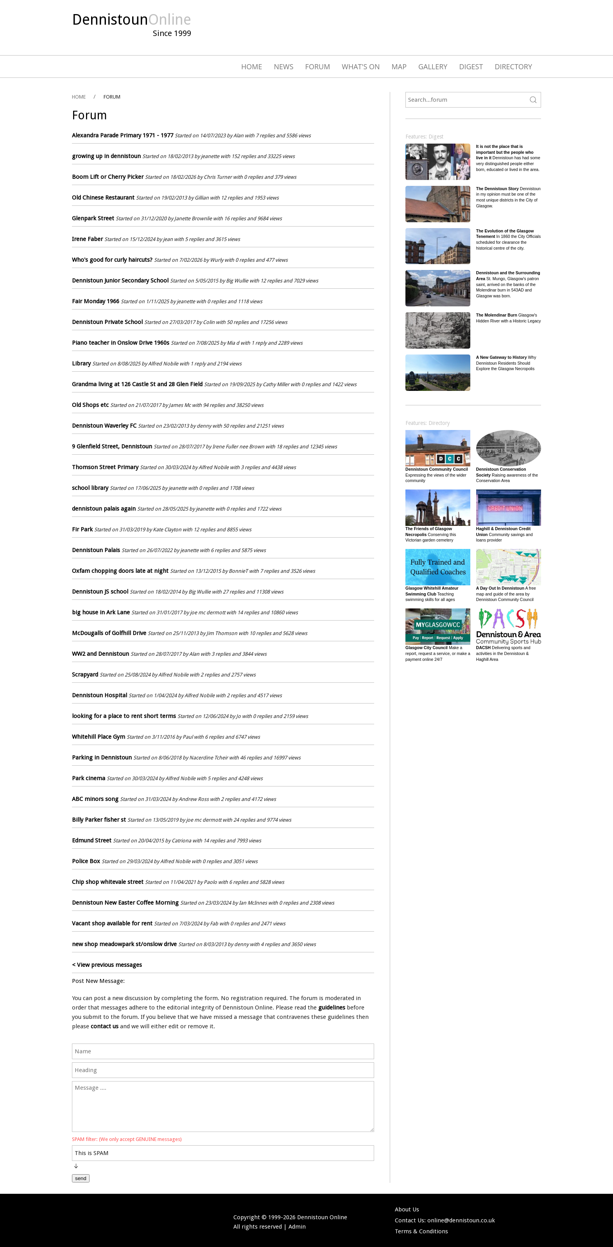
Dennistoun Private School (107, 322)
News (284, 66)
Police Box (86, 861)
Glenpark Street (93, 218)
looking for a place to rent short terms (124, 716)
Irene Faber (87, 239)
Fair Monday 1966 (95, 301)
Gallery (432, 66)
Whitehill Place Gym (98, 736)
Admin (297, 1226)
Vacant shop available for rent (112, 923)
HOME (79, 97)
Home (251, 66)
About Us (407, 1209)
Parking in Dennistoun (102, 757)
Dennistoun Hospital (99, 695)
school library (90, 487)
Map (399, 66)
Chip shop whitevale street (107, 881)
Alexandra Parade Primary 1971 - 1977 (122, 135)
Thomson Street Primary (105, 467)
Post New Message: (98, 980)
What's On (361, 66)
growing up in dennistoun (106, 156)
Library (81, 363)
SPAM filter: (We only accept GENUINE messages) (127, 1139)
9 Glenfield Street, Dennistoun (112, 446)
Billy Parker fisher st (99, 819)
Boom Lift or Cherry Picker (107, 176)
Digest (471, 66)
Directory (513, 66)
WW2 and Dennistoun (100, 653)
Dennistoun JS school (100, 591)
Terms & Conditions (421, 1231)
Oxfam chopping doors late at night (120, 570)
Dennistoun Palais (96, 550)
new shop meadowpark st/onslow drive (124, 944)
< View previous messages (107, 964)
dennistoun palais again (104, 508)
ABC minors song (95, 799)
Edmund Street (91, 840)
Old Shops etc (90, 404)
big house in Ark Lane (101, 612)
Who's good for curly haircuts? (112, 259)
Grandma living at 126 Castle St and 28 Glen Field (137, 384)
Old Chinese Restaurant (103, 197)
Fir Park (82, 529)
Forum (317, 66)
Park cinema (88, 778)
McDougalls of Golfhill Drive (109, 633)
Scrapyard (85, 674)
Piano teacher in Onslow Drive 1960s (120, 342)
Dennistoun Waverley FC (104, 425)
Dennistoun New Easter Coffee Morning (125, 902)
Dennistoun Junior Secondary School (120, 280)
